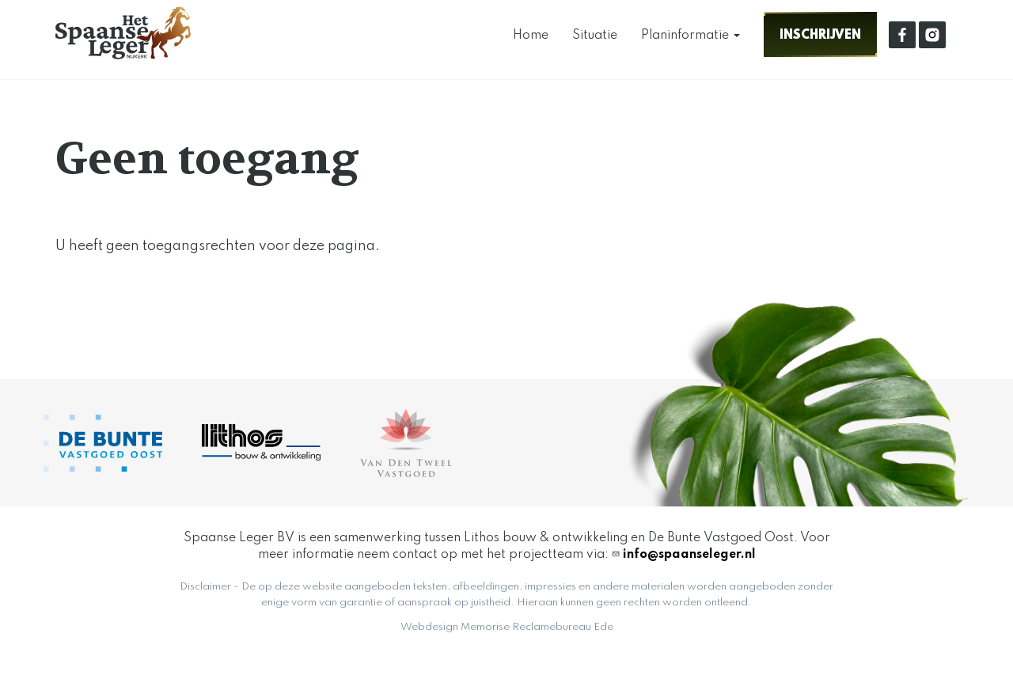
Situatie (594, 35)
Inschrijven (820, 34)
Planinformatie (690, 35)
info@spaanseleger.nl (689, 554)
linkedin (932, 34)
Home (530, 35)
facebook (902, 34)
